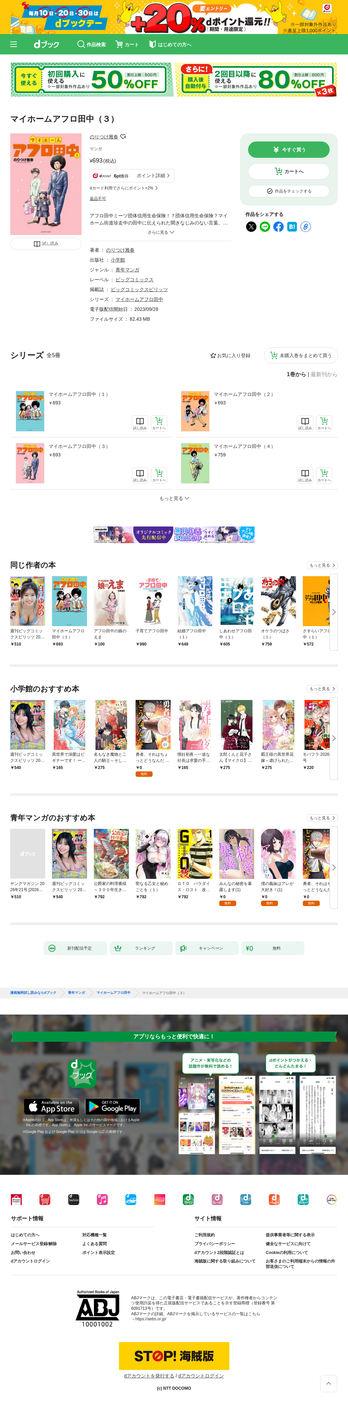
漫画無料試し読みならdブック (33, 992)
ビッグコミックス (135, 279)
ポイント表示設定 (98, 1252)
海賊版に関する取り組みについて (225, 1261)
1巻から (296, 374)
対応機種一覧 (94, 1235)
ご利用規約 (204, 1235)
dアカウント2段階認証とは (219, 1252)
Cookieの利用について (287, 1252)
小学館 (118, 260)
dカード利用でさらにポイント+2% (121, 188)
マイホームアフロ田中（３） (79, 446)
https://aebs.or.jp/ (150, 1319)
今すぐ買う (294, 149)
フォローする (123, 136)
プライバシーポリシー (214, 1243)
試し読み (50, 243)
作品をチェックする (293, 191)
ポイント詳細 (151, 175)
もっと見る (320, 565)
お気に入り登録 (233, 355)
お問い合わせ (23, 1252)
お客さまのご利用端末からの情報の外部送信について (300, 1264)
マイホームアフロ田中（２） (245, 394)
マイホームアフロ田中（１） (79, 394)
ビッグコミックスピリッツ (139, 289)
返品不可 (98, 198)
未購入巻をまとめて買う (306, 355)
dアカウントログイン (30, 1261)
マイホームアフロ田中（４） (245, 446)
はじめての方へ (25, 1235)
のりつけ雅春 (104, 136)
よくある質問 (94, 1243)
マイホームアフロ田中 (139, 299)
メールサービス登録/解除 (34, 1243)
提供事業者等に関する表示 (290, 1235)
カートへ (293, 171)
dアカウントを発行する (149, 1375)
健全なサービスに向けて (288, 1243)
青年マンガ (127, 269)
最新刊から (324, 374)
